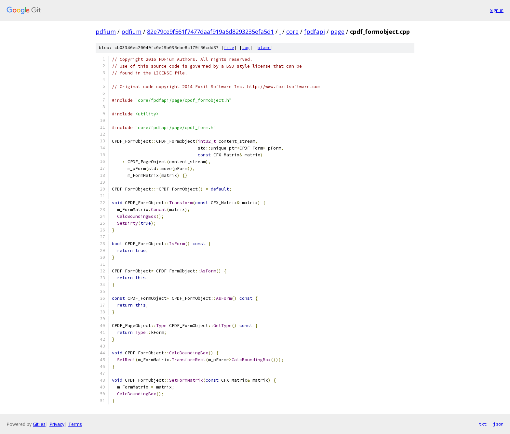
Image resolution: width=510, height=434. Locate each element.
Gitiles (39, 424)
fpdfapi (314, 31)
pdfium (106, 31)
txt (483, 424)
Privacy (56, 424)
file (229, 47)
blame (264, 47)
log (246, 47)
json (498, 424)
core (292, 31)
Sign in (496, 10)
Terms (75, 424)
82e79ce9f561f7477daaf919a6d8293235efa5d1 (210, 31)
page (337, 31)
